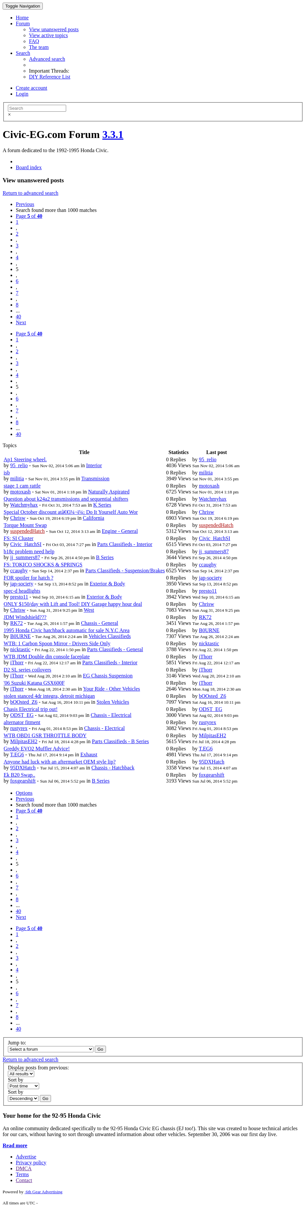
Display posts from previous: (38, 1067)
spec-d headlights (22, 591)
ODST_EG (22, 715)
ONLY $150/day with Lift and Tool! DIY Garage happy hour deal (73, 604)
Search (23, 53)
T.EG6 (17, 754)
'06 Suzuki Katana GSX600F (34, 683)
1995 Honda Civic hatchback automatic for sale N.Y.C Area (67, 630)
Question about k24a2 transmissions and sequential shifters (66, 499)
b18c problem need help (29, 551)
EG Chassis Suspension (108, 675)
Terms (22, 1174)
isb (7, 472)
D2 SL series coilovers (27, 670)
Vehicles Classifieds (110, 636)
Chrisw (17, 518)
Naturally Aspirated (109, 491)
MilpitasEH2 (24, 741)
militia (17, 478)
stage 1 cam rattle (22, 486)
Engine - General (120, 531)
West (89, 610)
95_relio (19, 465)
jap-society (21, 583)
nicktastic (20, 649)
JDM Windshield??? (25, 617)
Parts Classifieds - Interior (124, 544)
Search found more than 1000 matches (56, 210)
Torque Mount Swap (25, 525)
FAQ (34, 41)
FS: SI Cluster (19, 538)
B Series (105, 557)
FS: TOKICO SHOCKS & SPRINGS (43, 564)
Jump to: (17, 1042)
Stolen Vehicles (113, 702)
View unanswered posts (54, 29)
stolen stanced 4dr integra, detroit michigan (49, 696)
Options (24, 793)
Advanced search (47, 59)
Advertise (26, 1156)
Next (21, 322)
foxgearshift (23, 781)
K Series (102, 505)
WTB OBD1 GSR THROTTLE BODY (45, 735)
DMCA (24, 1168)
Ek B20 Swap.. (19, 775)
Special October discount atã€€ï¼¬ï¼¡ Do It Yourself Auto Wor (71, 512)
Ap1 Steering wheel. (25, 459)
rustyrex (18, 728)
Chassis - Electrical (111, 715)
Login (22, 94)
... (18, 310)
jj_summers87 (25, 557)
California (93, 518)
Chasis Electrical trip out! (31, 709)
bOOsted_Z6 (24, 702)
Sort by (15, 1080)
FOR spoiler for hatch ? (28, 578)
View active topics (48, 35)
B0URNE (20, 636)
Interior (94, 465)
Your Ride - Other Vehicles (111, 689)
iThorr (17, 662)
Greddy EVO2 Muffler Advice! (37, 748)
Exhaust (88, 754)
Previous (25, 204)
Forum (23, 23)
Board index (29, 167)
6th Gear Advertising (44, 1191)
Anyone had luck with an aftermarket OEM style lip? (59, 762)
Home (22, 17)
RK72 (16, 623)
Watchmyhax (24, 505)
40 (18, 316)
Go (100, 1049)
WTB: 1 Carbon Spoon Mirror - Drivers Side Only (57, 643)
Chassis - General (99, 623)
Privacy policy (31, 1162)
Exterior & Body (107, 583)
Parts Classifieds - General (115, 649)
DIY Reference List (49, 77)
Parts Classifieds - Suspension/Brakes (125, 570)
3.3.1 (112, 134)
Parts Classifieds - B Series (120, 741)
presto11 (19, 597)
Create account (31, 88)
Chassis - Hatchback (113, 767)
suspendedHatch (27, 531)
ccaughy (19, 570)
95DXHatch (23, 767)
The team (39, 47)
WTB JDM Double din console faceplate (47, 656)
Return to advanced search (30, 193)
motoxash (20, 491)
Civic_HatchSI (25, 544)
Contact (24, 1180)
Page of (29, 216)
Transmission (95, 478)
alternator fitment (22, 722)
